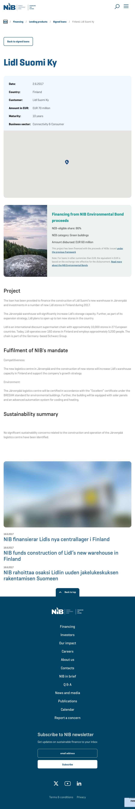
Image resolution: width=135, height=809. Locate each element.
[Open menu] (126, 6)
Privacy (81, 797)
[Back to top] (67, 592)
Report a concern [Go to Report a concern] (67, 717)
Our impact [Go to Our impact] (67, 643)
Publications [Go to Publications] (67, 701)
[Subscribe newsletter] (67, 764)
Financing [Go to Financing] (67, 626)
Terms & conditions (61, 797)
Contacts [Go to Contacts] (67, 668)
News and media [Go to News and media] (67, 692)
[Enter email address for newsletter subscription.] (67, 753)
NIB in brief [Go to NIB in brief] (67, 676)
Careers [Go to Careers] (67, 651)
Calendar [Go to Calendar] (67, 709)
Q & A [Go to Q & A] (67, 684)
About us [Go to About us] (67, 659)
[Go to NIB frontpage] (20, 7)
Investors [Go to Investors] (67, 634)
